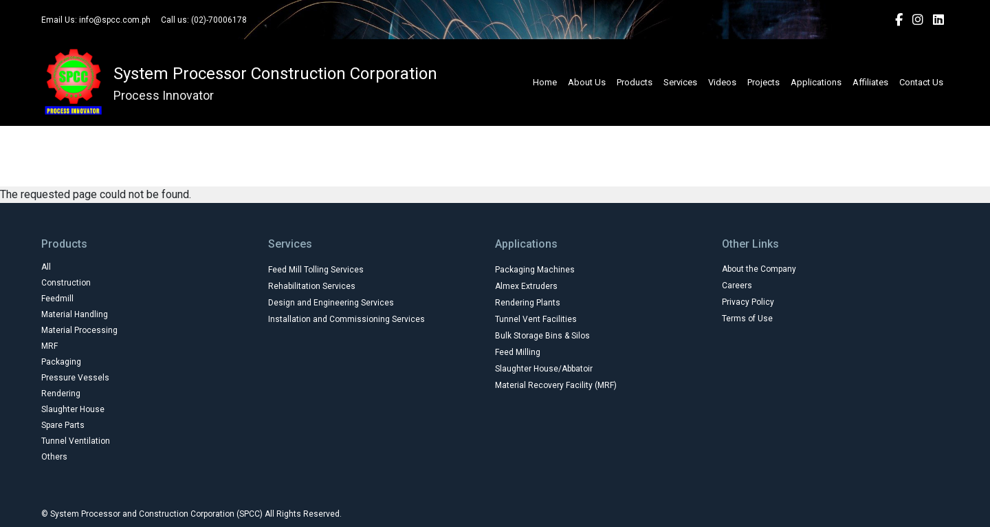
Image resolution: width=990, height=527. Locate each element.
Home (545, 82)
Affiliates (870, 82)
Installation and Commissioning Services (346, 319)
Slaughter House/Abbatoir (544, 369)
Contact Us (921, 82)
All (187, 135)
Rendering (316, 165)
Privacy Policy (748, 302)
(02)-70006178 (219, 20)
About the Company (759, 269)
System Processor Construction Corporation (275, 73)
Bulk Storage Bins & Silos (542, 336)
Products (634, 82)
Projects (763, 82)
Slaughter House (406, 165)
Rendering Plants (527, 303)
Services (680, 82)
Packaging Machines (535, 270)
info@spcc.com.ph (115, 20)
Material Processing (530, 135)
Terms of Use (747, 318)
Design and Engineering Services (331, 303)
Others (681, 165)
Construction (252, 135)
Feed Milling (517, 352)
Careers (737, 285)
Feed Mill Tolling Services (316, 270)
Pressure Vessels (770, 135)
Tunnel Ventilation (596, 165)
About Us (587, 82)
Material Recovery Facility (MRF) (556, 385)
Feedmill (330, 135)
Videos (722, 82)
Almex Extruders (526, 286)
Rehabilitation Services (311, 286)
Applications (816, 82)
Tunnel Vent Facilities (536, 319)
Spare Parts (499, 165)
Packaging (678, 135)
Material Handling (418, 135)
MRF (614, 135)
